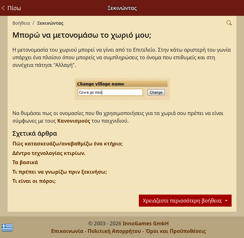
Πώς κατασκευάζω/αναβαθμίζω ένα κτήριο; (67, 143)
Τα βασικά (25, 162)
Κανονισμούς (73, 120)
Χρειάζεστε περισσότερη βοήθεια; (183, 200)
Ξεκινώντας (50, 23)
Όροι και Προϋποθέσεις (175, 231)
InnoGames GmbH (146, 223)
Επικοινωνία (67, 231)
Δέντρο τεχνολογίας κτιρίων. (48, 153)
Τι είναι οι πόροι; (34, 180)
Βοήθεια (21, 23)
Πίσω (10, 8)
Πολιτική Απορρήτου (114, 231)
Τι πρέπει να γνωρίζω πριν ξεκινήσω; (59, 171)
